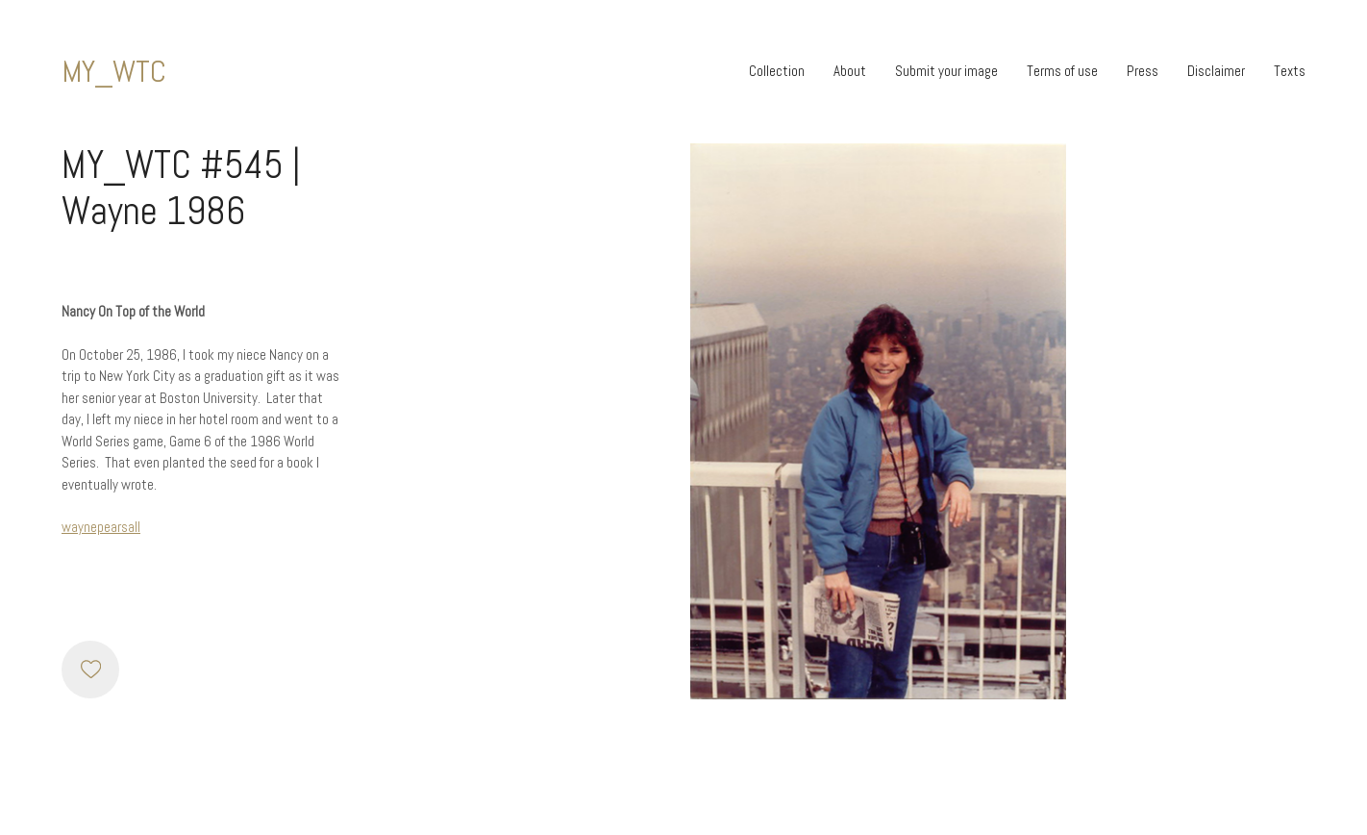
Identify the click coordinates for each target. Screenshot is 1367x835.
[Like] (90, 669)
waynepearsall (101, 527)
